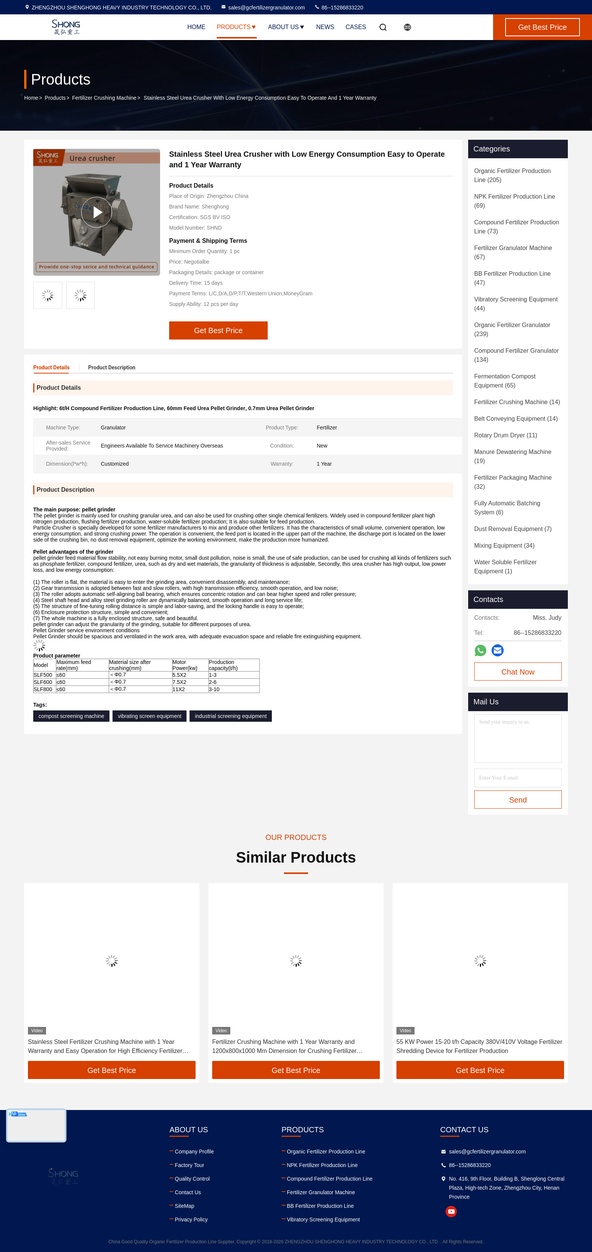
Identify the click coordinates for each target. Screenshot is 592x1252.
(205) (512, 175)
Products (237, 27)
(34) (504, 545)
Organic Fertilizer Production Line (326, 1152)
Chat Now (518, 672)
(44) (516, 304)
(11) (505, 435)
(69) (514, 201)
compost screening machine (71, 716)
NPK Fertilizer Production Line (322, 1165)
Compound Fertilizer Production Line (330, 1179)
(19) (513, 456)
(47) (512, 278)
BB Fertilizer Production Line (320, 1206)
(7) (513, 529)
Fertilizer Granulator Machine (321, 1192)
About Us (286, 27)
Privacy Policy (191, 1219)
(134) (516, 355)
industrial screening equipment (231, 716)
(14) (517, 402)
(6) (507, 508)
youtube (451, 1211)
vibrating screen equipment (149, 716)
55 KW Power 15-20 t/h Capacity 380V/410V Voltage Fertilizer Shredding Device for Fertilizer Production (479, 1046)
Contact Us (188, 1192)
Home (196, 27)
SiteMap (184, 1206)
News (325, 27)
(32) (513, 482)
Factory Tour (189, 1165)
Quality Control (192, 1179)
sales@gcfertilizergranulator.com (262, 8)
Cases (356, 27)
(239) (512, 329)
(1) (505, 566)
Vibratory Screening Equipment (323, 1219)
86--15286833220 (338, 8)
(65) (505, 381)
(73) (516, 227)
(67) (513, 252)
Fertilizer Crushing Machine (104, 98)
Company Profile (194, 1152)
